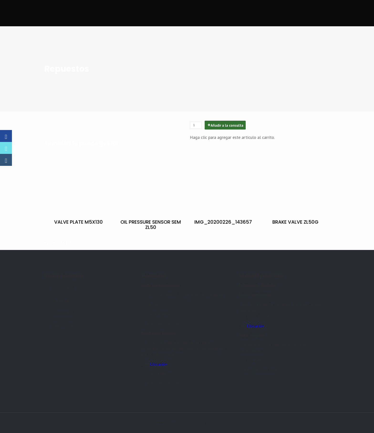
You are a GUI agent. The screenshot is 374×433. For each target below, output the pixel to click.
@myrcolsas (63, 288)
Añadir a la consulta (227, 125)
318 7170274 (256, 316)
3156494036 (159, 314)
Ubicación (158, 364)
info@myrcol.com (163, 323)
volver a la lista (58, 242)
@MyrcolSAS (64, 300)
